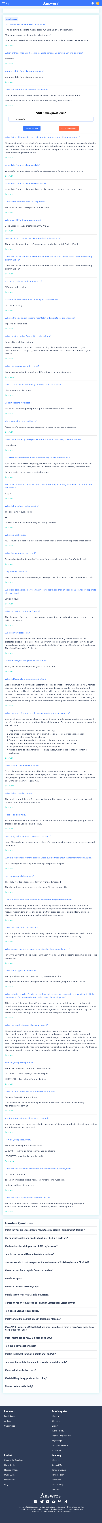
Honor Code (9, 1465)
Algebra (55, 1416)
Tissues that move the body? (19, 1386)
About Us (56, 1460)
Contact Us (57, 1465)
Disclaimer (56, 1480)
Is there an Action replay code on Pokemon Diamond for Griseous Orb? (40, 1302)
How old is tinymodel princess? (20, 1345)
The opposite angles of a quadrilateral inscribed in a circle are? (36, 1238)
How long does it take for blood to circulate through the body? (36, 1362)
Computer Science (60, 1445)
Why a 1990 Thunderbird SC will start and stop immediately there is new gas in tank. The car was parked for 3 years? (50, 1328)
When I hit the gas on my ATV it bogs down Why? (28, 1337)
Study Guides (10, 1475)
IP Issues (56, 1489)
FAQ (6, 1484)
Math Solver (9, 1480)
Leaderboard (9, 1416)
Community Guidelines (13, 1460)
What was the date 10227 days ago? (22, 1286)
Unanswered (9, 1426)
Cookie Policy (57, 1484)
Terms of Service (59, 1470)
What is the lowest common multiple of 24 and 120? (30, 1354)
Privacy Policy (58, 1475)
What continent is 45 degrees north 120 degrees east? (31, 1246)
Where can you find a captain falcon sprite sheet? (29, 1270)
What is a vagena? (13, 1278)
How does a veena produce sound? (22, 1310)
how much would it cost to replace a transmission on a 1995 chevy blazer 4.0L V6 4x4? (47, 1262)
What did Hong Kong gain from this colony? (26, 1378)
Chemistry (56, 1421)
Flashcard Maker (11, 1470)
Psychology (57, 1440)
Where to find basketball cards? (20, 1370)
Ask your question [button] (68, 128)
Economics (56, 1450)
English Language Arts (61, 1436)
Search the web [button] (32, 128)
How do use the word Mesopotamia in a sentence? (29, 1254)
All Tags (7, 1421)
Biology (55, 1426)
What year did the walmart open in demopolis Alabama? (33, 1319)
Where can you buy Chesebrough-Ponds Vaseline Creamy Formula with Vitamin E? (45, 1230)
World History (58, 1431)
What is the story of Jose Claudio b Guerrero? (27, 1294)
